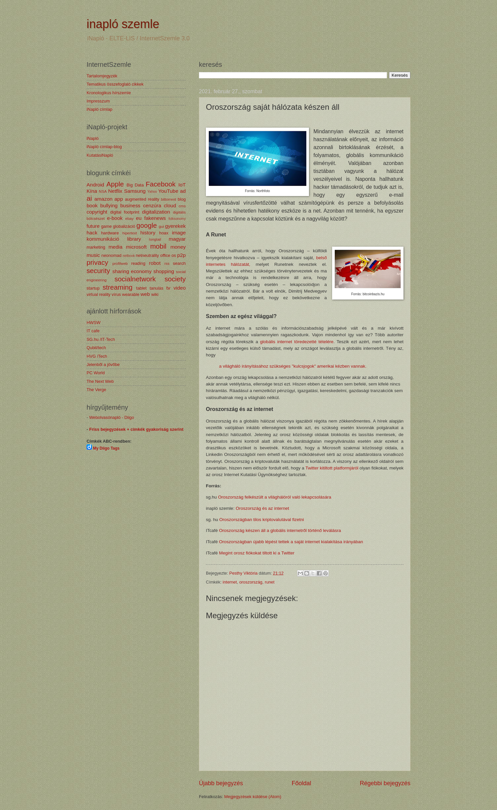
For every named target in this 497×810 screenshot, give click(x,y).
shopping (163, 271)
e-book (115, 218)
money (178, 247)
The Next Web (100, 381)
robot (155, 263)
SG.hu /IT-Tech (101, 339)
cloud (170, 205)
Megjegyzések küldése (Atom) (252, 796)
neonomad (111, 255)
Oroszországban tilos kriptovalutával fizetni (261, 519)
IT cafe (93, 330)
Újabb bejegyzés (221, 783)
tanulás (157, 288)
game (106, 226)
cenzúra (152, 205)
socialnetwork (135, 279)
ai (89, 198)
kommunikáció (103, 239)
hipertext (129, 233)
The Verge (96, 389)
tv (168, 288)
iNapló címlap (99, 109)
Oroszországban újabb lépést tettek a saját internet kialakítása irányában (291, 541)
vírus (116, 294)
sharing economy (132, 271)
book (92, 205)
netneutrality (147, 255)
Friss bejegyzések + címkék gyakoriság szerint (136, 429)
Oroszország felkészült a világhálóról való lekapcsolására (275, 497)
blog (182, 199)
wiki (154, 294)
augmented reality (142, 199)
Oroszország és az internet (262, 508)
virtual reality (98, 294)
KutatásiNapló (100, 155)
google (146, 225)
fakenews (155, 218)
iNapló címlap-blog (104, 146)
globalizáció (124, 226)
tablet (141, 288)
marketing (96, 247)
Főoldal (301, 783)
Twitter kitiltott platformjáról (331, 468)
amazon (103, 199)
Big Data (135, 184)
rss (166, 263)
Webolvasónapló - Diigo (111, 417)
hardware (110, 232)
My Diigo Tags (106, 448)
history (147, 232)
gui (161, 226)
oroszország (250, 582)
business (130, 205)
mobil (158, 246)
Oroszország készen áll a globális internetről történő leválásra (280, 530)
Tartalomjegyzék (102, 75)
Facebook (160, 184)
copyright (97, 212)
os (174, 255)
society (175, 279)
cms (182, 206)
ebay (129, 219)
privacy (97, 262)
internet (230, 582)
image (179, 232)
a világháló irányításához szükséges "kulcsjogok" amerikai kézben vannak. (292, 366)
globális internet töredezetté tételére (296, 341)
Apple (115, 184)
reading (138, 263)
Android (95, 184)
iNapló (93, 138)
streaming (117, 287)
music (93, 255)
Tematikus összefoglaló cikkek (115, 84)
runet (269, 582)
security (98, 270)
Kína (92, 191)
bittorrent (168, 199)
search (179, 263)
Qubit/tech (96, 347)
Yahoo (152, 191)
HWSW (93, 322)
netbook (129, 256)
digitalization (156, 212)
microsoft (136, 247)
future (93, 226)
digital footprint (124, 212)
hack (92, 232)
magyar (177, 239)
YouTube (168, 191)
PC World (96, 372)
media (115, 247)
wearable (130, 294)
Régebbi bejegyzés (385, 783)
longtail (155, 239)
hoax (163, 232)
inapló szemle (123, 24)
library (134, 239)
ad (183, 191)
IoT (182, 184)
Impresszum (98, 101)
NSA (103, 191)
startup (93, 288)
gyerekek (175, 226)
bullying (109, 205)
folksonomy (177, 219)
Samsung (134, 191)
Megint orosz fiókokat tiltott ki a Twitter (257, 552)
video (179, 288)
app (118, 199)
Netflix (115, 191)
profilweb (120, 263)
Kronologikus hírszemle (109, 92)
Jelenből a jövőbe (103, 364)
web (145, 294)
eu (138, 218)
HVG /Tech (97, 356)
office (165, 255)
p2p (181, 255)
